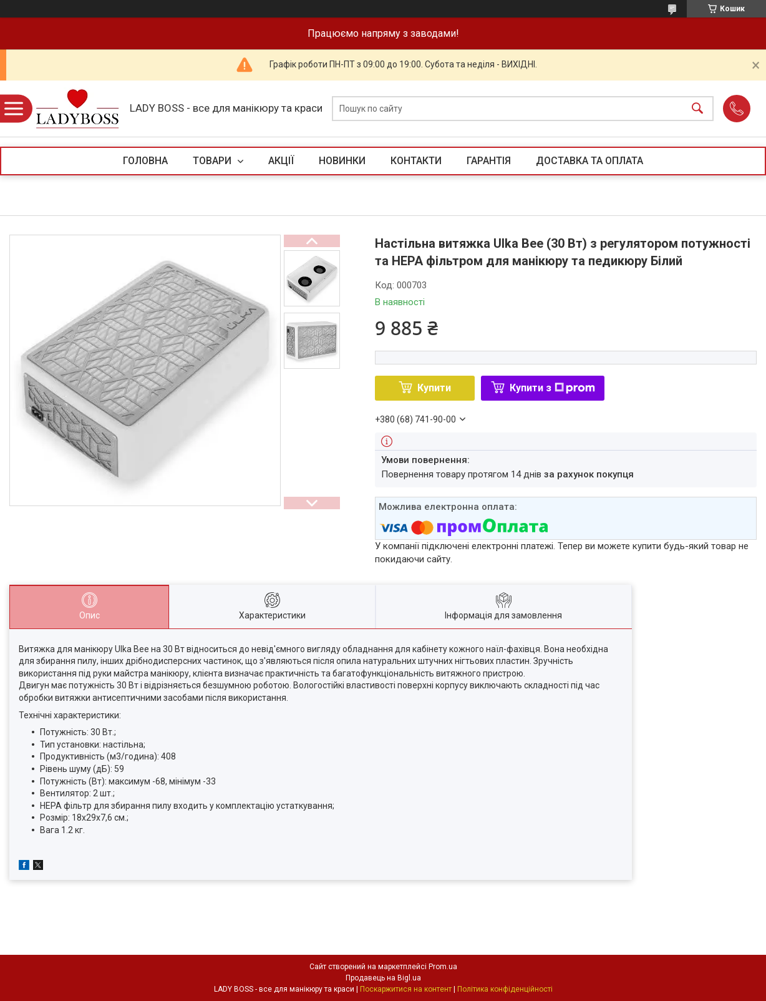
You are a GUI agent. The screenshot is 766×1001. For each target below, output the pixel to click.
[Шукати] (697, 108)
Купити (434, 388)
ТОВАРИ (213, 161)
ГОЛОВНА (145, 161)
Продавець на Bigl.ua (383, 978)
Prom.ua (443, 966)
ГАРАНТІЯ (489, 161)
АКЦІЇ (281, 161)
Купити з (552, 388)
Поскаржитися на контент (406, 989)
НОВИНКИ (342, 161)
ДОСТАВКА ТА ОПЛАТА (589, 161)
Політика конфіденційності (505, 989)
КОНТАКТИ (416, 161)
